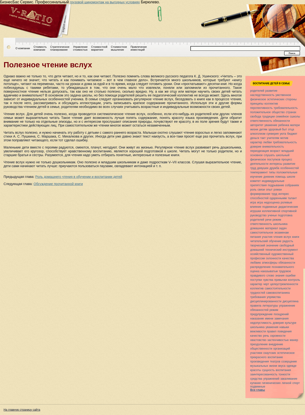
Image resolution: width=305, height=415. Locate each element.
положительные (286, 172)
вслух (287, 237)
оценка (254, 271)
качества (288, 258)
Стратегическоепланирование (60, 48)
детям (263, 129)
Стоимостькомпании (40, 48)
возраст (275, 151)
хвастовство (258, 340)
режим (277, 219)
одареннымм (278, 198)
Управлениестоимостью (80, 48)
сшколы (295, 116)
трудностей (257, 292)
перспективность (261, 108)
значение (272, 245)
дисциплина (291, 301)
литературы (270, 305)
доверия (278, 323)
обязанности (281, 120)
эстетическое (286, 353)
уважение (270, 125)
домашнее (257, 228)
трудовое (285, 271)
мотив (284, 138)
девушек (262, 168)
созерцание (289, 361)
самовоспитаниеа (278, 292)
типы (272, 172)
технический (273, 249)
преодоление (259, 344)
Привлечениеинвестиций (139, 48)
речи (268, 219)
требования (258, 297)
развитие (271, 90)
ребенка (283, 125)
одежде (291, 365)
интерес (283, 194)
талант (292, 198)
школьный (283, 155)
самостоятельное (261, 232)
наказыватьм (269, 271)
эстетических (276, 99)
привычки (280, 280)
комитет (255, 181)
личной (286, 383)
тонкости (284, 374)
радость (287, 241)
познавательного (283, 267)
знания (280, 275)
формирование (260, 194)
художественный (282, 254)
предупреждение (261, 314)
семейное (282, 116)
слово (270, 275)
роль (253, 189)
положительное (260, 112)
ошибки (290, 275)
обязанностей (259, 310)
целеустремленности (284, 284)
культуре (290, 323)
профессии (257, 258)
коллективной (271, 211)
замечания (281, 318)
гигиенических (271, 383)
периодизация (259, 151)
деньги (254, 138)
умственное (283, 95)
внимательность (273, 146)
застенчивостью (278, 340)
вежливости (258, 331)
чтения (278, 237)
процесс (286, 159)
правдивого (257, 275)
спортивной (289, 211)
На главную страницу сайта (22, 409)
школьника (280, 224)
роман (278, 189)
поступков (273, 159)
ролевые (286, 202)
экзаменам (281, 232)
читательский (259, 241)
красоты (255, 370)
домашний (257, 249)
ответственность (261, 120)
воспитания (283, 370)
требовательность (286, 108)
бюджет (292, 133)
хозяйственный (260, 254)
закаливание (288, 378)
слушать (269, 155)
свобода (255, 116)
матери (295, 125)
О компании (22, 48)
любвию (255, 262)
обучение (275, 241)
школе (291, 176)
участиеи (256, 353)
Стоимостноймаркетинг (99, 48)
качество (256, 335)
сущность (268, 370)
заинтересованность (263, 374)
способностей (259, 198)
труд (253, 168)
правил (271, 331)
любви (267, 142)
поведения (284, 331)
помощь (280, 176)
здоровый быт (277, 129)
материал (271, 228)
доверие (255, 146)
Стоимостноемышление (119, 48)
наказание (257, 318)
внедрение (276, 344)
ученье (272, 215)
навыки (284, 327)
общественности (261, 348)
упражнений (271, 378)
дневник (268, 176)
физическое (258, 99)
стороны (291, 99)
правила (255, 305)
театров (275, 361)
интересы (275, 163)
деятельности (259, 163)
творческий (257, 245)
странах (291, 112)
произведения (259, 361)
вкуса (281, 365)
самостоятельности (278, 288)
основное (256, 155)
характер (256, 142)
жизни (254, 129)
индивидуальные (273, 181)
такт (263, 138)
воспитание (275, 357)
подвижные (269, 206)
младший (287, 151)
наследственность (262, 95)
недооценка (272, 202)
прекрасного (258, 357)
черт (266, 284)
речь (266, 335)
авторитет (256, 125)
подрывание (276, 185)
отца (291, 129)
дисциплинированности (265, 301)
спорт (296, 383)
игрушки (255, 211)
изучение (256, 176)
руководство (258, 215)
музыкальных (259, 365)
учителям (273, 138)
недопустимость (261, 323)
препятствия (258, 185)
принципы (256, 103)
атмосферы (269, 262)
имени (269, 318)
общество (278, 112)
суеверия (272, 133)
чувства (268, 280)
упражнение (287, 305)
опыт (269, 189)
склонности (273, 258)
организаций (281, 348)
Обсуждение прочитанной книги (58, 184)
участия (267, 237)
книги (295, 237)
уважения (272, 327)
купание (255, 383)
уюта (283, 133)
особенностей (289, 168)
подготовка (285, 215)
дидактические (288, 206)
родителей (257, 90)
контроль (294, 280)
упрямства (273, 297)
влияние (255, 206)
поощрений (281, 314)
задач (283, 228)
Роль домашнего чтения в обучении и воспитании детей (78, 177)
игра (253, 202)
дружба (274, 168)
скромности (277, 335)
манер (294, 340)
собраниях (292, 185)
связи (261, 189)
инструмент (290, 249)
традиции (268, 116)
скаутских (269, 353)
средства (256, 378)
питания (255, 237)
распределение (260, 267)
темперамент (259, 172)
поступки (256, 280)
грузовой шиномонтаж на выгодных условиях (105, 2)
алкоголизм (257, 133)
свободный (287, 245)
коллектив (271, 103)
